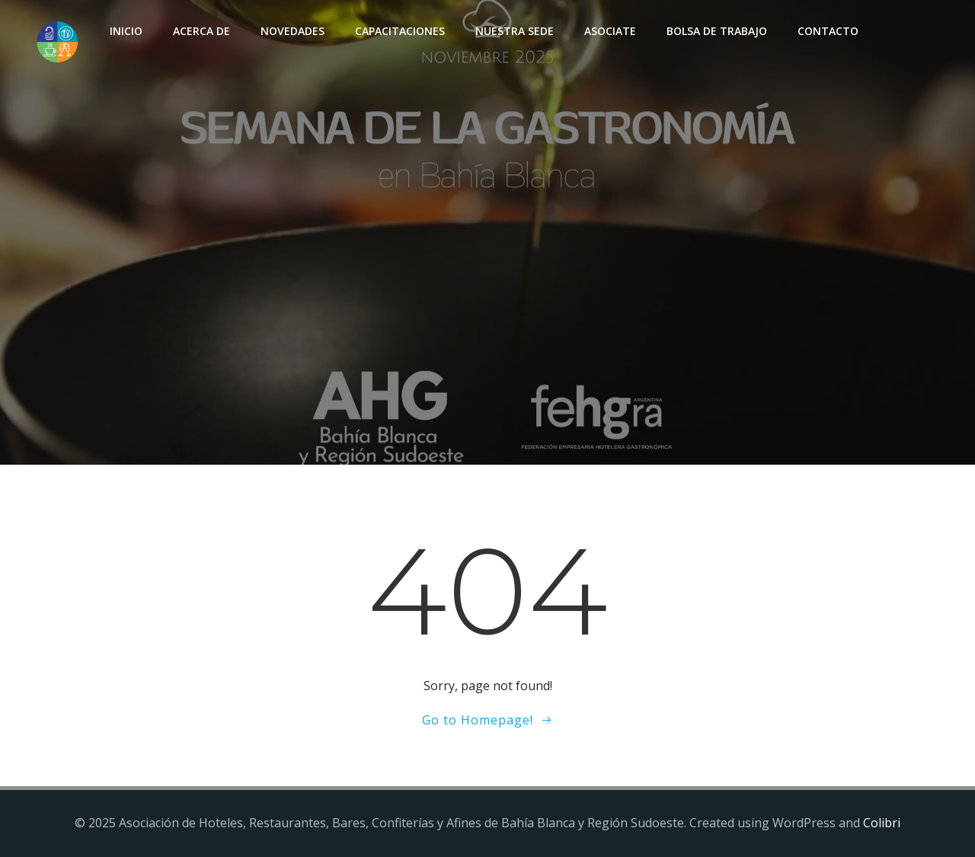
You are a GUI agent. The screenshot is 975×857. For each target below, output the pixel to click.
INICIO (126, 31)
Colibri (881, 822)
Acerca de (201, 31)
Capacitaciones (400, 31)
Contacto (828, 31)
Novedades (292, 31)
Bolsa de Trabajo (717, 31)
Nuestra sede (514, 31)
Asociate (610, 31)
